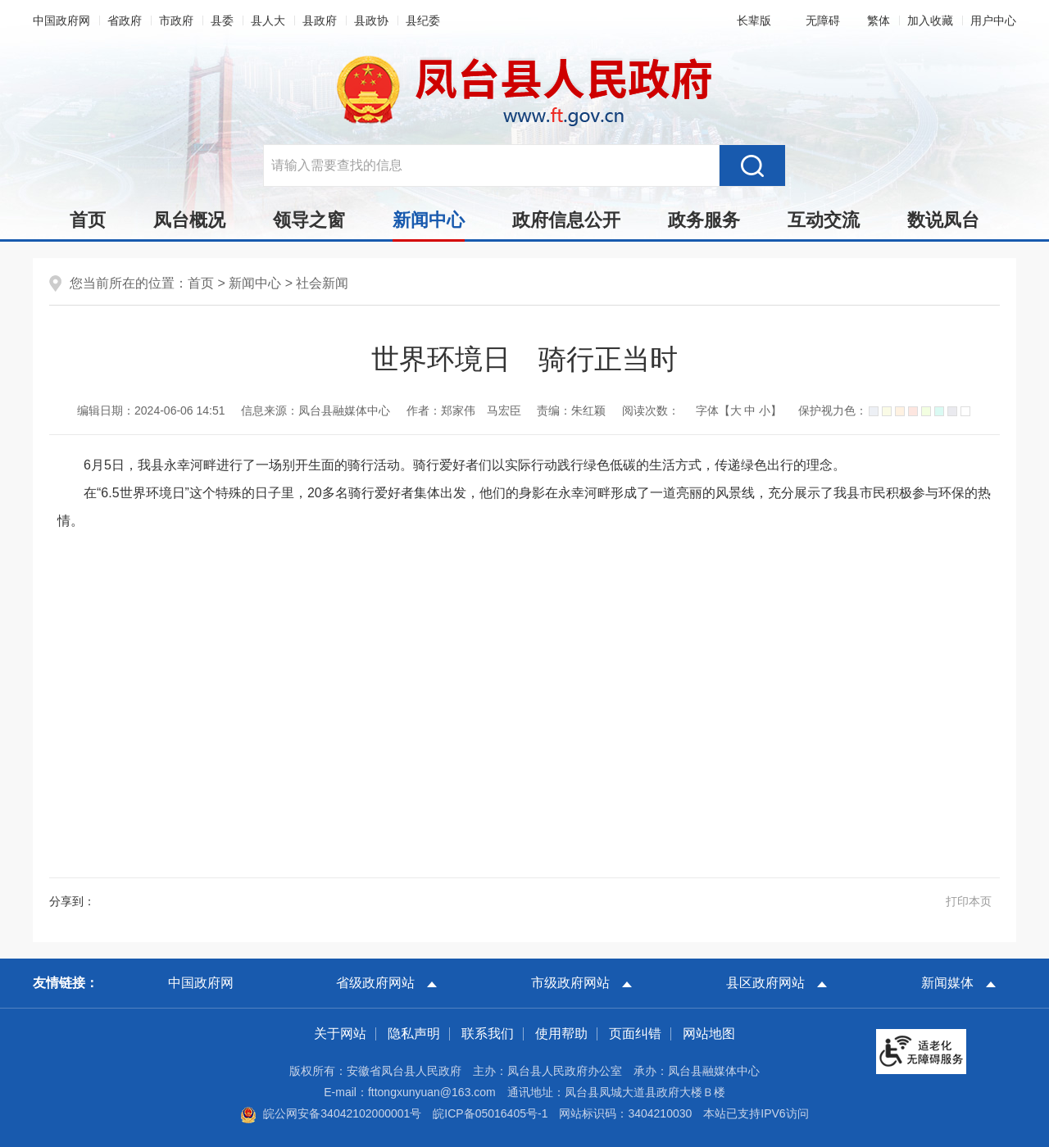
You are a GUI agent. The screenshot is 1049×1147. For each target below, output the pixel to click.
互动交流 (824, 220)
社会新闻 (322, 283)
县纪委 (423, 20)
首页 (88, 220)
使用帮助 (561, 1033)
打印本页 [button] (969, 901)
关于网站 (340, 1033)
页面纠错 (635, 1033)
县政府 (319, 20)
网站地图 (709, 1033)
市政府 (176, 20)
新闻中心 (429, 224)
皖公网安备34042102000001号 (330, 1113)
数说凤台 (943, 220)
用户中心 (993, 20)
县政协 (371, 20)
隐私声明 (414, 1033)
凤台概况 (189, 220)
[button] (750, 20)
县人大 (268, 20)
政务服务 (704, 220)
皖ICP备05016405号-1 (490, 1113)
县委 (222, 20)
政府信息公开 (566, 220)
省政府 (124, 20)
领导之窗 (309, 220)
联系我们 (487, 1033)
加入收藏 (930, 20)
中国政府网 (61, 20)
